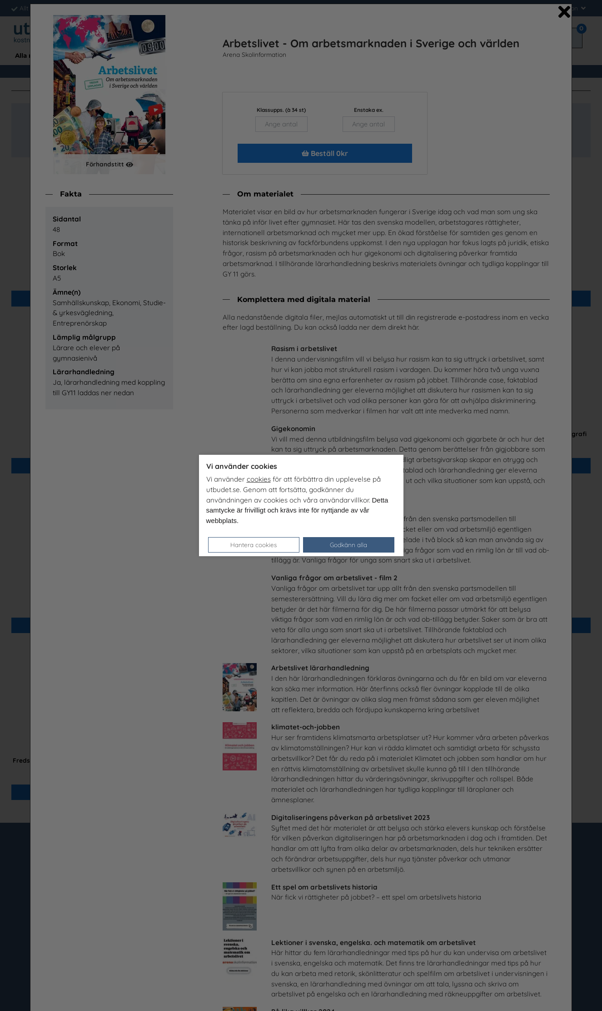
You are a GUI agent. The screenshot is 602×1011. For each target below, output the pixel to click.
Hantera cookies (253, 544)
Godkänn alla (348, 544)
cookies (259, 479)
